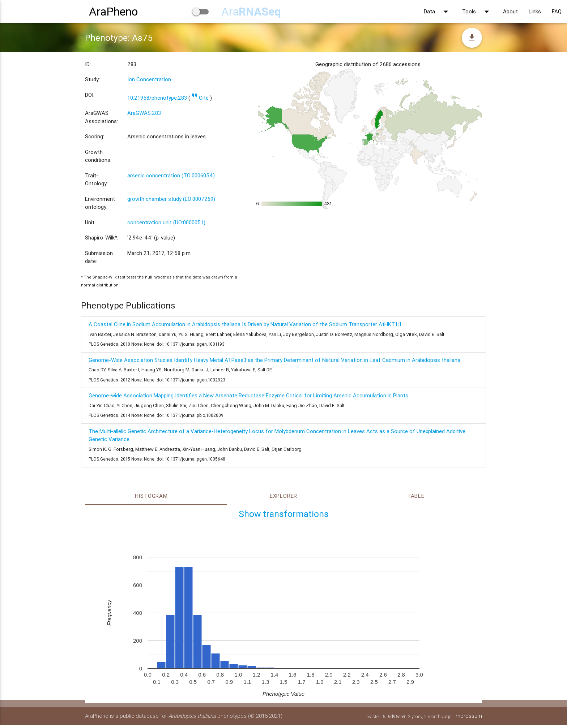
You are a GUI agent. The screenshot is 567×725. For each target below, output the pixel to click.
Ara (251, 11)
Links (535, 11)
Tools (477, 11)
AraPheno (113, 11)
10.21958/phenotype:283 (157, 97)
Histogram (151, 495)
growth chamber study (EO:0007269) (171, 198)
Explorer (283, 495)
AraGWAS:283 (144, 112)
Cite (200, 97)
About (510, 11)
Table (416, 495)
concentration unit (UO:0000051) (166, 222)
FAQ (557, 11)
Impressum (468, 715)
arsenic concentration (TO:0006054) (171, 175)
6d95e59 (396, 716)
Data (437, 11)
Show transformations (284, 513)
